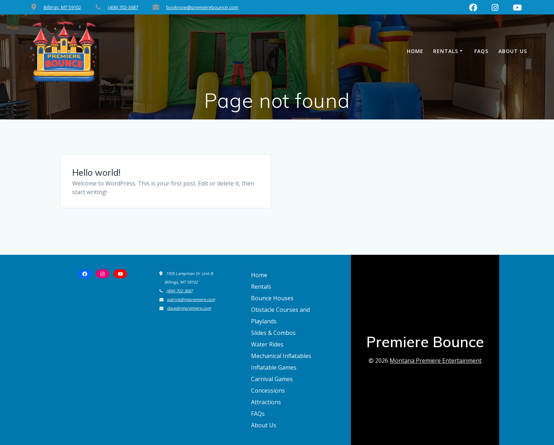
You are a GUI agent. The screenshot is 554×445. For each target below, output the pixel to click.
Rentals (445, 51)
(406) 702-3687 (123, 7)
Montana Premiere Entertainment (436, 361)
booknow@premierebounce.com (202, 7)
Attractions (266, 402)
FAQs (481, 51)
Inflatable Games (273, 367)
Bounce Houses (272, 298)
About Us (512, 51)
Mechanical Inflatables (281, 356)
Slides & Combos (273, 333)
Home (415, 51)
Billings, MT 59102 (62, 7)
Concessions (268, 390)
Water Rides (267, 344)
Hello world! (96, 172)
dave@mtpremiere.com (189, 308)
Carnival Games (272, 379)
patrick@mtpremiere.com (191, 299)
